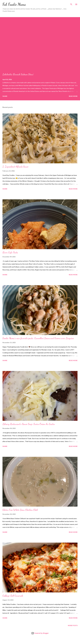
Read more (73, 96)
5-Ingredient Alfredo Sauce (15, 166)
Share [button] (4, 96)
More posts (73, 625)
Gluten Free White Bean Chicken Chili (20, 509)
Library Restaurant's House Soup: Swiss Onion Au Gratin (28, 424)
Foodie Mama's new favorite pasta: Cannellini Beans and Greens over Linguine (38, 338)
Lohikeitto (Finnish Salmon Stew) (17, 74)
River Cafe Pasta (10, 252)
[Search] (71, 3)
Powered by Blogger (40, 633)
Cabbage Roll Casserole (12, 595)
